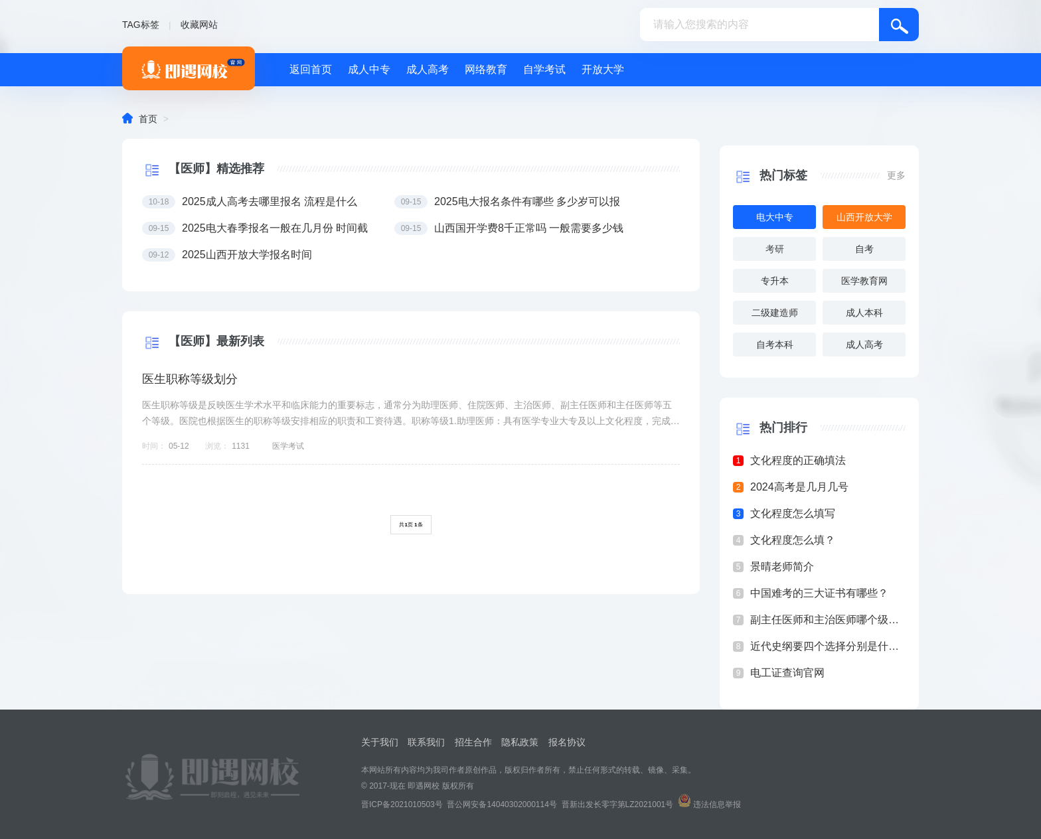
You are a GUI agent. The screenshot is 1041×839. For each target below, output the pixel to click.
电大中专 (774, 217)
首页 (148, 119)
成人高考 (427, 69)
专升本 (775, 280)
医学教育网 (864, 280)
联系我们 (426, 742)
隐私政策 (519, 742)
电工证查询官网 (787, 672)
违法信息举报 (717, 804)
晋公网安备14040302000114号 (501, 804)
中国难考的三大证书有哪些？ (819, 593)
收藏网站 (199, 24)
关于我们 (379, 742)
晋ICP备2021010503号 (402, 804)
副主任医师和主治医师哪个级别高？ (828, 619)
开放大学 (603, 69)
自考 (864, 249)
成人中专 (369, 69)
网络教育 (486, 69)
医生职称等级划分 (190, 379)
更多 (896, 175)
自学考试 (544, 69)
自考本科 (774, 344)
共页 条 (410, 525)
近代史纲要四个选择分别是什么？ (828, 646)
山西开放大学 (864, 217)
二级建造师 (775, 312)
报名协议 (567, 742)
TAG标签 (140, 24)
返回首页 (310, 69)
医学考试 (288, 446)
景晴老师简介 (782, 566)
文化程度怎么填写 (792, 513)
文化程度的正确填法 (798, 460)
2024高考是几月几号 (799, 487)
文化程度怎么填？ (792, 540)
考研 (774, 249)
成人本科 (864, 312)
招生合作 (473, 742)
